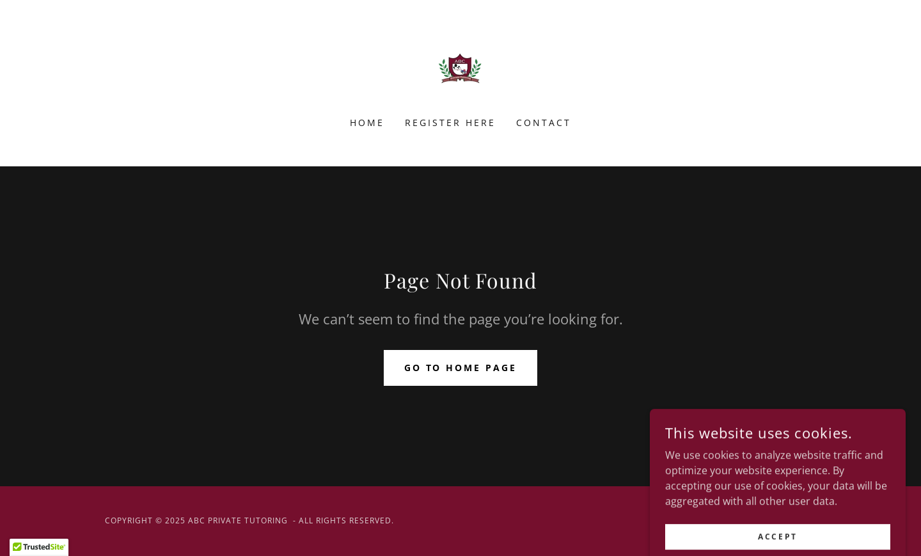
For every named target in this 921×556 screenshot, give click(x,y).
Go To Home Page (460, 367)
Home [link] (367, 122)
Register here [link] (450, 122)
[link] (460, 67)
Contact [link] (543, 122)
